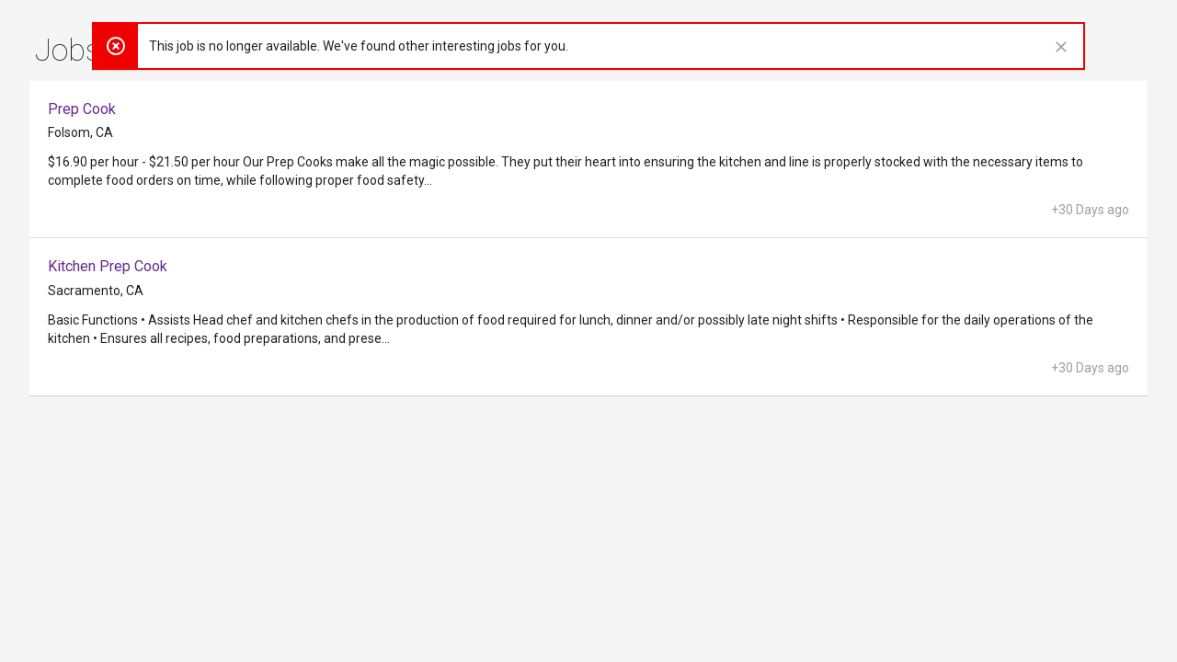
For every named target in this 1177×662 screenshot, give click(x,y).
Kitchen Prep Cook (107, 266)
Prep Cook (82, 109)
